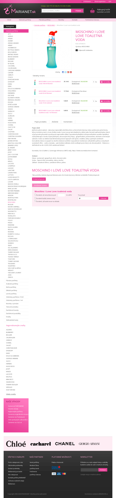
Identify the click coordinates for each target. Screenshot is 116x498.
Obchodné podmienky (15, 465)
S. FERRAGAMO (12, 239)
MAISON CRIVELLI (13, 184)
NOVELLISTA (12, 216)
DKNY (10, 86)
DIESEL (10, 84)
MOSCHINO (11, 202)
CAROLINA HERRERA (14, 70)
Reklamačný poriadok (15, 472)
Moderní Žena (34, 465)
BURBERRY (11, 59)
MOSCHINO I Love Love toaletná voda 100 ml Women (50, 82)
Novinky (61, 20)
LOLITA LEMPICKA (13, 179)
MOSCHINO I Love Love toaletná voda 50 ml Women (50, 92)
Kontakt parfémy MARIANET (17, 478)
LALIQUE (10, 168)
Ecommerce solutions (92, 494)
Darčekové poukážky (13, 313)
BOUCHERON (12, 52)
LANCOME (11, 170)
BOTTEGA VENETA (13, 50)
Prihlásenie (87, 1)
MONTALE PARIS (13, 198)
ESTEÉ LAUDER (12, 104)
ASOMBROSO (12, 48)
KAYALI (10, 159)
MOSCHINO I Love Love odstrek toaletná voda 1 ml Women (49, 111)
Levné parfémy (11, 294)
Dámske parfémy (12, 31)
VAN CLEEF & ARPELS (14, 268)
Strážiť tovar (76, 83)
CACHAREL (11, 66)
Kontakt (74, 20)
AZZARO (9, 330)
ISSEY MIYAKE (12, 139)
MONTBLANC (12, 200)
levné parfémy (34, 462)
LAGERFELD (11, 166)
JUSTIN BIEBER (12, 157)
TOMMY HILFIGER (13, 261)
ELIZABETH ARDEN (14, 98)
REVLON (10, 229)
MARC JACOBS (12, 189)
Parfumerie (33, 472)
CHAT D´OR (11, 127)
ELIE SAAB (11, 95)
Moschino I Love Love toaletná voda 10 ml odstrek (49, 102)
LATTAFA (11, 175)
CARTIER (10, 73)
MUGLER (10, 204)
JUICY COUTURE (13, 154)
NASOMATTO (12, 211)
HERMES (10, 120)
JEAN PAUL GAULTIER (14, 143)
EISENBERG (11, 93)
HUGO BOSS (12, 123)
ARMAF (10, 45)
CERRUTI (10, 75)
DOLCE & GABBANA (14, 89)
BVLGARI (10, 61)
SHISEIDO (11, 243)
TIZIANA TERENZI (13, 257)
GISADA (10, 109)
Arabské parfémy (12, 284)
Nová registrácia (100, 1)
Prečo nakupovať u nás (15, 462)
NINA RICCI (11, 214)
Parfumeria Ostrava (92, 20)
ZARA (9, 275)
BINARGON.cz (103, 494)
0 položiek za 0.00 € (103, 10)
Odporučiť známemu (85, 50)
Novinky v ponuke (12, 304)
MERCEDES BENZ (13, 193)
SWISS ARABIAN (13, 250)
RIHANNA (11, 232)
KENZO (10, 161)
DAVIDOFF (11, 82)
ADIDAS (10, 36)
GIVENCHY (11, 111)
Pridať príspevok (39, 179)
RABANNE (11, 225)
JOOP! (10, 152)
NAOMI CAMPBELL (13, 207)
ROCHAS (10, 236)
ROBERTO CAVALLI (14, 234)
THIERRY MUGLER (13, 252)
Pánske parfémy (12, 280)
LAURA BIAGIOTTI (13, 177)
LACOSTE (11, 164)
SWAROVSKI (10, 382)
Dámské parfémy (25, 20)
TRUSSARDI (11, 264)
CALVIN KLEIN (12, 68)
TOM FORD (11, 259)
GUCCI (10, 114)
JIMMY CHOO (12, 150)
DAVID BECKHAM (13, 79)
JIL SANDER (11, 148)
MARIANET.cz (20, 9)
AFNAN (10, 39)
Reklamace (11, 484)
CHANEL (10, 125)
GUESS (10, 118)
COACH (10, 77)
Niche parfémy (11, 287)
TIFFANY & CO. (12, 254)
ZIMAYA (10, 277)
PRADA (10, 223)
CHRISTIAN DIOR (13, 134)
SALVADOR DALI (13, 241)
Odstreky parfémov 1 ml (14, 300)
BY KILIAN (11, 64)
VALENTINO (11, 266)
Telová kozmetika (12, 307)
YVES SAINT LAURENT (14, 273)
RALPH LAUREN (13, 227)
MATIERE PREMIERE (13, 191)
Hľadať (78, 10)
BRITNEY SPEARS (13, 54)
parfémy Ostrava (35, 475)
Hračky (8, 317)
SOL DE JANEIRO (13, 248)
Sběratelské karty (12, 320)
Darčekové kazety (12, 310)
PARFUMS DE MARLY (14, 218)
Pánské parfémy (44, 20)
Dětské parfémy (11, 290)
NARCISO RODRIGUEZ (15, 209)
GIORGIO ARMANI (13, 107)
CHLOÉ (10, 129)
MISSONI (10, 195)
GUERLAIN (11, 116)
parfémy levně (34, 468)
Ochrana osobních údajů (16, 481)
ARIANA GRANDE (13, 43)
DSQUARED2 (12, 91)
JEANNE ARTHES (13, 141)
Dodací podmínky (14, 468)
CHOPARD (11, 132)
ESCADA (10, 102)
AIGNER (10, 41)
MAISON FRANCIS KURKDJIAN (17, 186)
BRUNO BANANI (13, 57)
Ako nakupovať (13, 475)
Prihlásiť (103, 470)
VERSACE (10, 270)
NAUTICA (9, 377)
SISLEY (10, 245)
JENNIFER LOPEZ (13, 145)
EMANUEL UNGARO (14, 100)
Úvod (9, 20)
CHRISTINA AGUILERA (14, 136)
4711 (9, 34)
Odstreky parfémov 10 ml (14, 297)
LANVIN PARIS (12, 173)
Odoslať (103, 198)
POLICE (10, 220)
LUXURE (10, 182)
